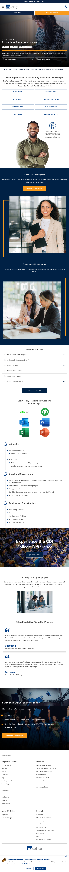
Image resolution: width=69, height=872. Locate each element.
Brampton (5, 794)
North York (5, 800)
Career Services (40, 824)
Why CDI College (7, 818)
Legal (3, 778)
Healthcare (5, 775)
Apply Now (17, 13)
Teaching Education (8, 781)
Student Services (41, 827)
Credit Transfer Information (44, 772)
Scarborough (6, 803)
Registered (5, 815)
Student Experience (42, 787)
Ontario (21, 69)
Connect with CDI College (43, 839)
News (37, 836)
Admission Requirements (43, 765)
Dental (4, 772)
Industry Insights (41, 821)
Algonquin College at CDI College (46, 768)
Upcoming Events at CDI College (45, 830)
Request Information (52, 13)
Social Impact (40, 833)
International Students (42, 778)
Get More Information (14, 735)
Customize (28, 868)
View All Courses (34, 391)
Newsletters (39, 815)
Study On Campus (12, 69)
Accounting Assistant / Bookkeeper (54, 69)
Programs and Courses (31, 69)
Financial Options (41, 775)
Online (30, 1)
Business (41, 69)
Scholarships (39, 784)
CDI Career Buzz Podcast (43, 818)
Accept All (40, 868)
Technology (5, 784)
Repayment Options (42, 781)
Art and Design (6, 765)
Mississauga (5, 797)
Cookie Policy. (26, 864)
